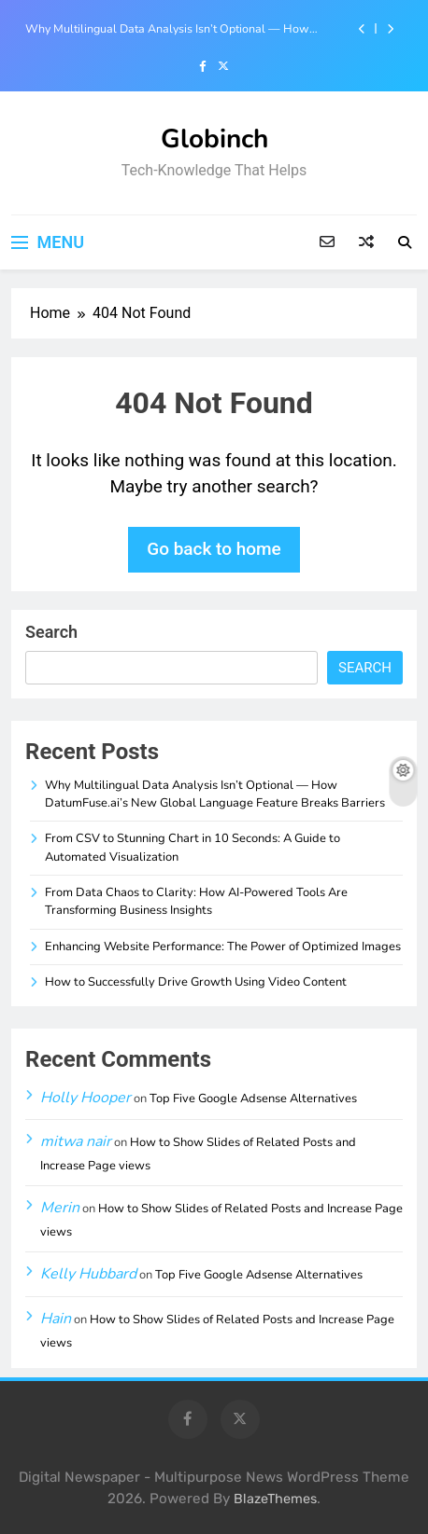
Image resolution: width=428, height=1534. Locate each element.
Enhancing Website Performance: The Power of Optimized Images (223, 946)
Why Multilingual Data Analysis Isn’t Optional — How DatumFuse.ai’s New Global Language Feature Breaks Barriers (167, 28)
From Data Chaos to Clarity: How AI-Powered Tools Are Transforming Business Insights (196, 901)
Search (51, 632)
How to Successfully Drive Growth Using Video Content (196, 982)
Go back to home (214, 549)
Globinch (214, 139)
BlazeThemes (275, 1499)
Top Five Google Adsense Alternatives (253, 1098)
